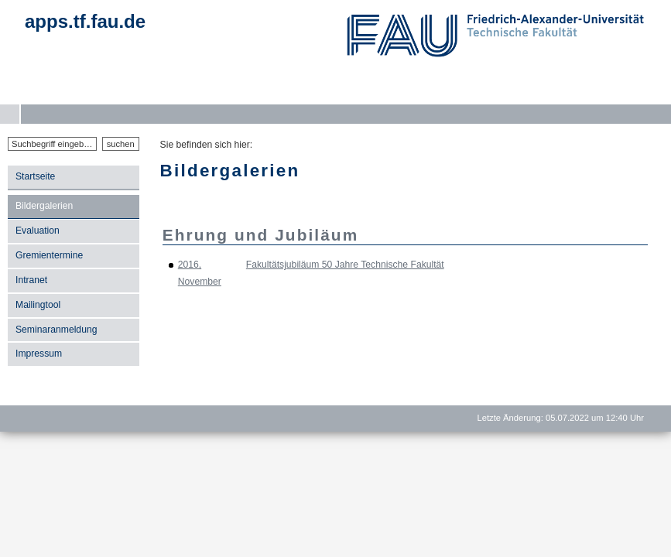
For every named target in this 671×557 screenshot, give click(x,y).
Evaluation (37, 230)
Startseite (35, 176)
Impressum (38, 353)
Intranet (31, 280)
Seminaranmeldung (56, 329)
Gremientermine (49, 255)
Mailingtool (37, 304)
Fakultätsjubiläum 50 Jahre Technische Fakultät (345, 264)
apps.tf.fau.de (85, 21)
